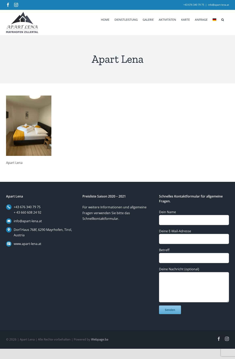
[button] (222, 19)
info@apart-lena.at (218, 4)
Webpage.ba (99, 339)
